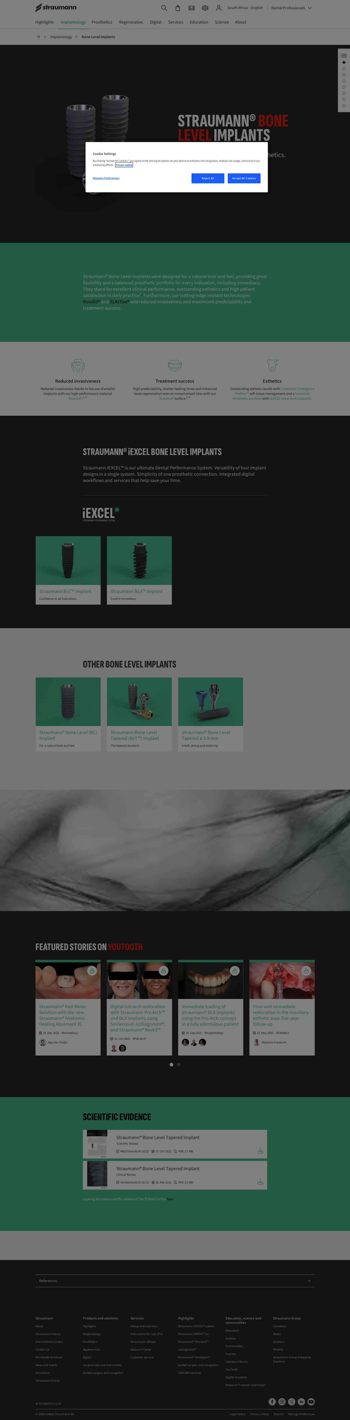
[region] (177, 167)
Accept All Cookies (244, 178)
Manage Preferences (106, 178)
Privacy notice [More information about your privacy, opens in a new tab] (124, 165)
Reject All (208, 178)
